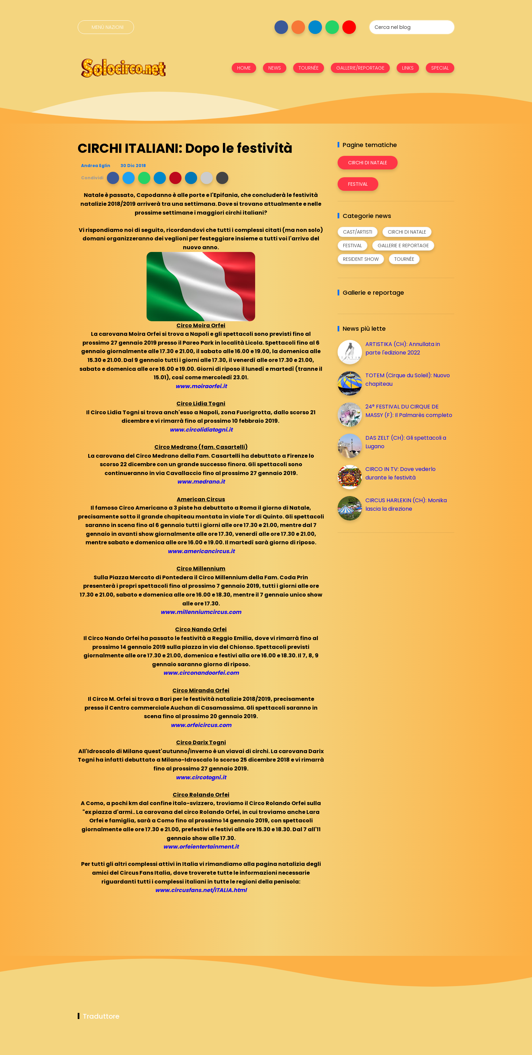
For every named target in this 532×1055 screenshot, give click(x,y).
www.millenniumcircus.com (200, 612)
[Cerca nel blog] (411, 27)
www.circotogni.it (201, 777)
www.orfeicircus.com (201, 725)
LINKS (408, 68)
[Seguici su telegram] (315, 27)
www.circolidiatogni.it (201, 430)
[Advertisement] (388, 585)
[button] (113, 178)
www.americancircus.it (201, 551)
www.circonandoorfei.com (201, 673)
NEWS (274, 68)
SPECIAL (440, 68)
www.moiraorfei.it (201, 386)
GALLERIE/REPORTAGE (360, 68)
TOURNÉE (309, 68)
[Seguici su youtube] (349, 27)
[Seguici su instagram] (298, 27)
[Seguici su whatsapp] (332, 27)
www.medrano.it (201, 482)
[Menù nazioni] (106, 27)
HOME (244, 68)
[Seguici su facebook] (281, 27)
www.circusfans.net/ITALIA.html (201, 890)
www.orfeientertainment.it (201, 847)
